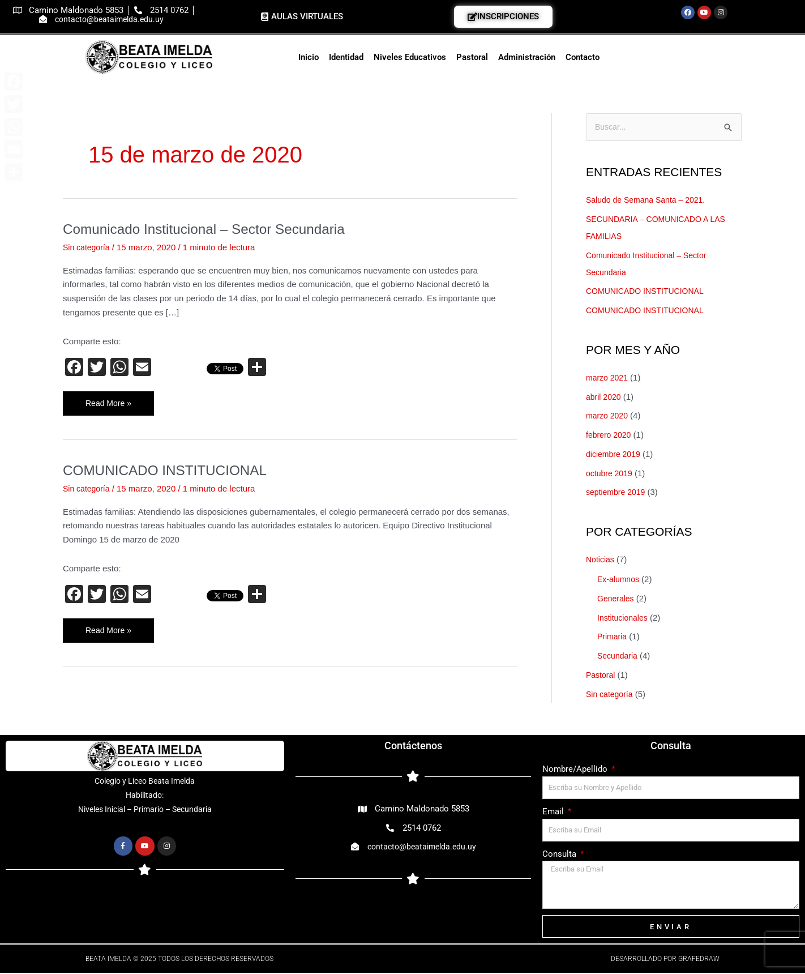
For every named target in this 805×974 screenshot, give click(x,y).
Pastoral (472, 57)
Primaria (613, 637)
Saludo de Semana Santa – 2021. (649, 201)
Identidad (346, 57)
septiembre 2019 (617, 493)
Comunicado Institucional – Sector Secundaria (214, 228)
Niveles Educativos (410, 57)
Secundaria (618, 656)
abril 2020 (604, 397)
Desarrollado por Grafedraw (665, 960)
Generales (616, 599)
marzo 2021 (608, 378)
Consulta (560, 854)
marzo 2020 (608, 416)
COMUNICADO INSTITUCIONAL (172, 470)
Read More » (110, 399)
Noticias (601, 560)
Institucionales (624, 618)
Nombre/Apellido (576, 770)
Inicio (308, 57)
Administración (526, 57)
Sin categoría (88, 247)
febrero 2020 (610, 436)
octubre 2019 (611, 474)
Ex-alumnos (619, 580)
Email (554, 813)
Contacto (583, 57)
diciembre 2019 (615, 455)
